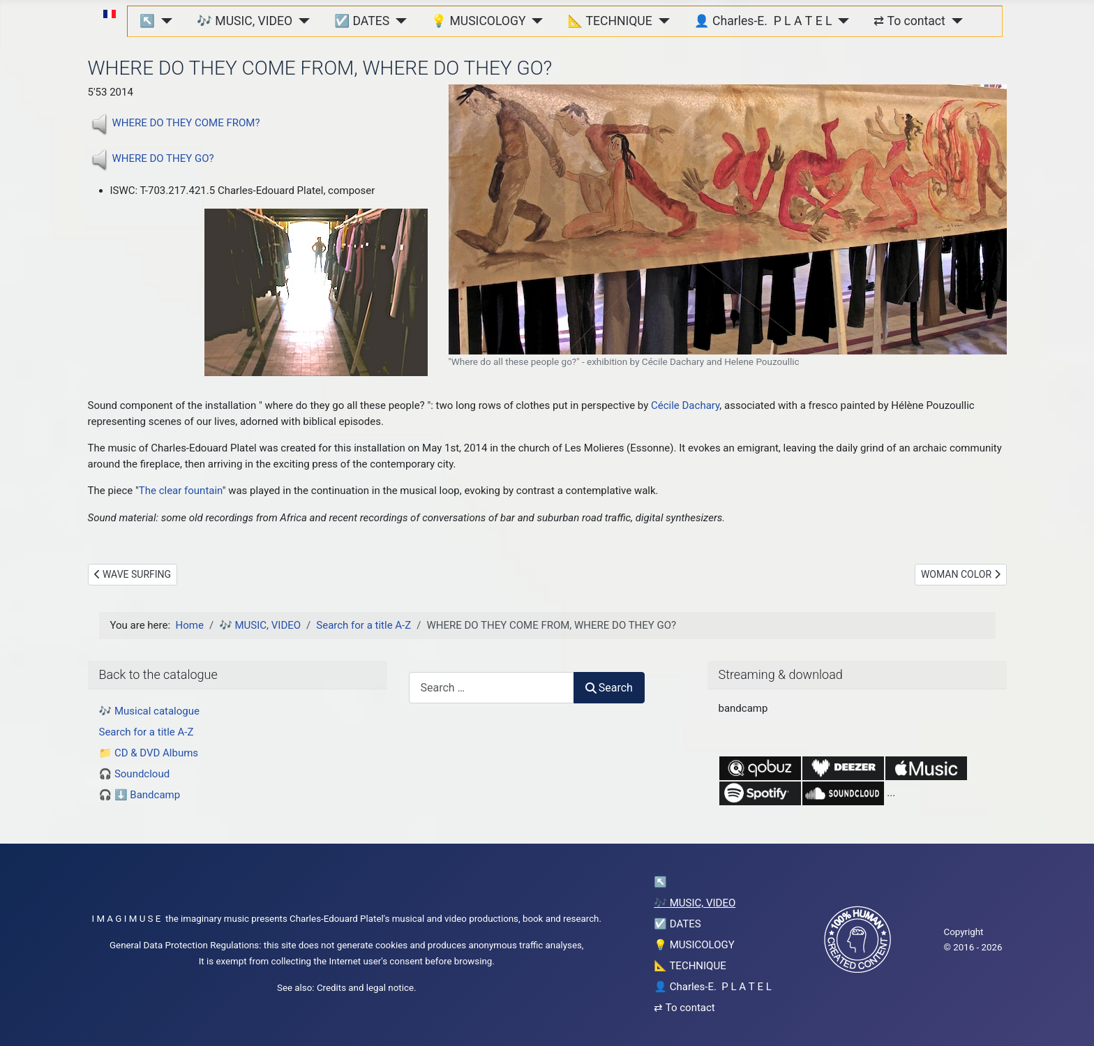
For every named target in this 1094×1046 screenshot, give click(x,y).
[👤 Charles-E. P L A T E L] (840, 21)
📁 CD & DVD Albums (149, 753)
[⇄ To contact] (954, 21)
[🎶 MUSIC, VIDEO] (301, 21)
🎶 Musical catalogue (149, 711)
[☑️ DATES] (398, 21)
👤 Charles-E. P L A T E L (763, 21)
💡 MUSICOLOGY (478, 21)
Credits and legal (351, 988)
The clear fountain (181, 490)
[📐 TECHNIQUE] (661, 21)
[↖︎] (163, 21)
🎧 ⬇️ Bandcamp (140, 795)
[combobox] (491, 687)
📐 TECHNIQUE (610, 21)
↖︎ (147, 21)
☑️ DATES (361, 21)
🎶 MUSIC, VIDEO (244, 21)
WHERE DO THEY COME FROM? (186, 123)
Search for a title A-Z (146, 732)
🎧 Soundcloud (134, 774)
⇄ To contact (909, 21)
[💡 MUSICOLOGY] (535, 21)
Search (609, 687)
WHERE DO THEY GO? (163, 158)
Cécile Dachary (685, 405)
